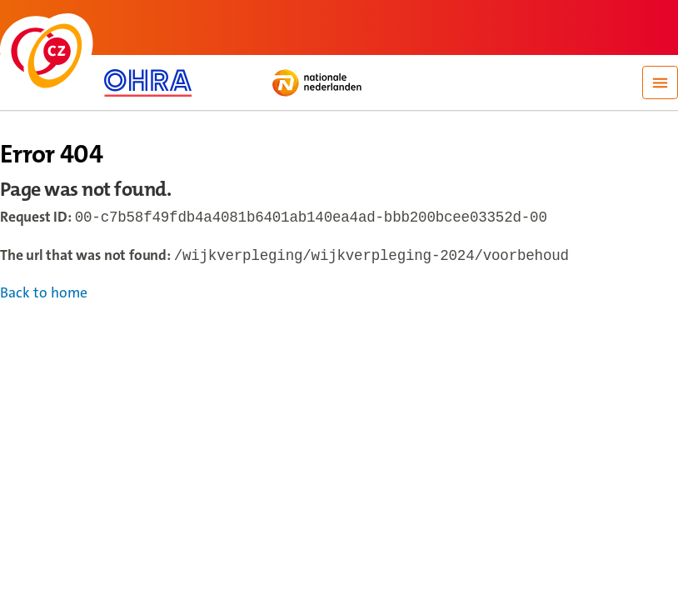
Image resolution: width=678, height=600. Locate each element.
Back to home (43, 296)
